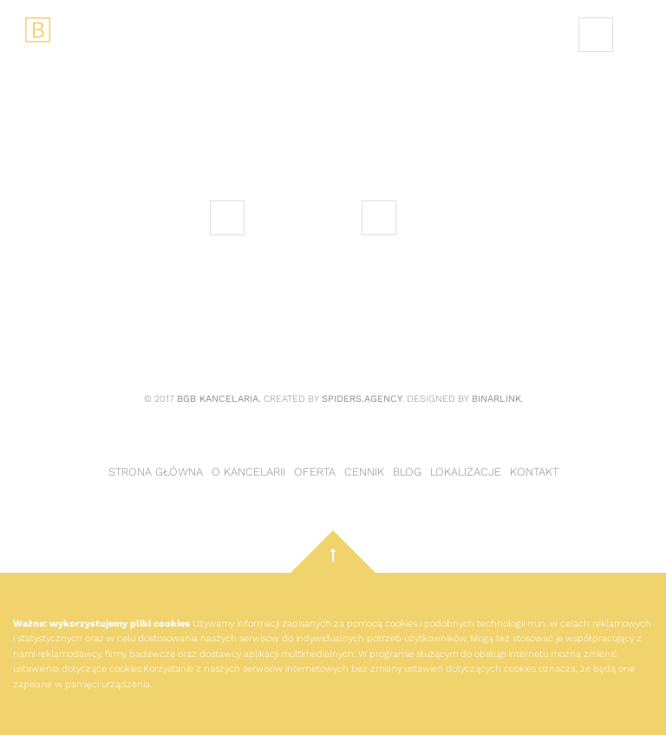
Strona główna (155, 471)
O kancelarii (248, 471)
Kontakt (534, 471)
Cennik (364, 471)
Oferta (315, 471)
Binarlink (496, 398)
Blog (407, 471)
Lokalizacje (465, 471)
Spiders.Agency (362, 398)
